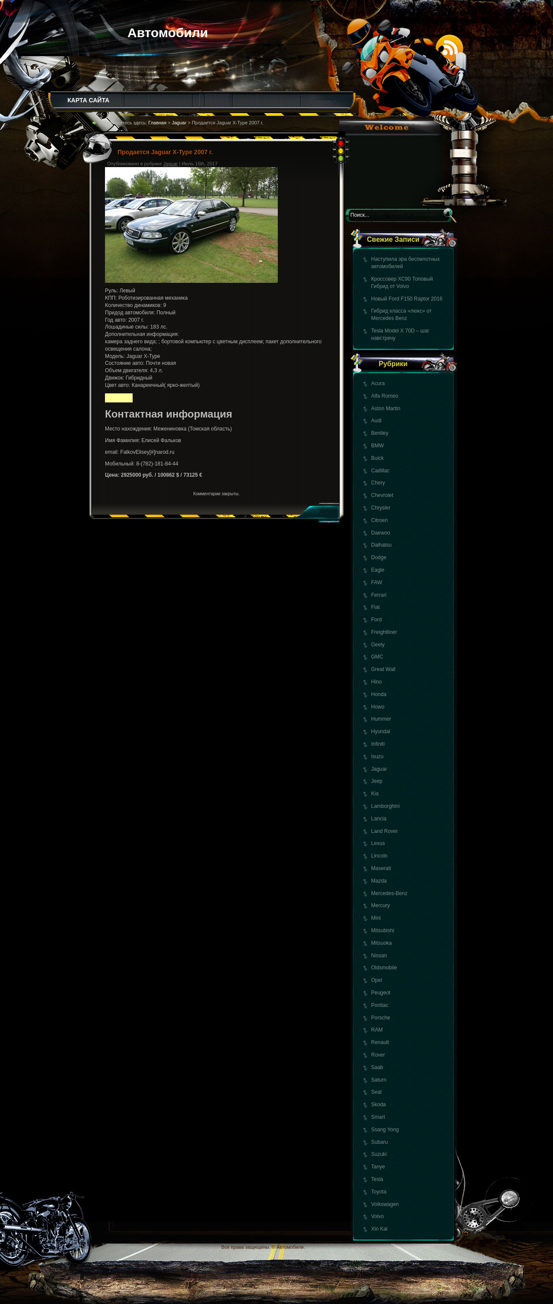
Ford (376, 620)
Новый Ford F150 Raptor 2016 (406, 299)
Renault (380, 1042)
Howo (378, 707)
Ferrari (378, 595)
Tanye (378, 1167)
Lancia (378, 819)
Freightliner (384, 632)
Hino (376, 682)
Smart (378, 1117)
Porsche (380, 1018)
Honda (378, 694)
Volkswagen (385, 1204)
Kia (374, 794)
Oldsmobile (384, 968)
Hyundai (380, 731)
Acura (378, 383)
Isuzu (377, 756)
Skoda (378, 1104)
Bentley (379, 433)
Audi (376, 421)
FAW (376, 582)
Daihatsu (381, 545)
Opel (376, 980)
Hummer (381, 719)
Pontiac (379, 1005)
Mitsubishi (382, 930)
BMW (377, 446)
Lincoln (379, 856)
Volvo (377, 1216)
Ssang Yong (385, 1130)
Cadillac (380, 471)
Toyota (378, 1192)
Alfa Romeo (384, 396)
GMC (377, 657)
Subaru (379, 1142)
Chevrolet (382, 495)
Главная (157, 122)
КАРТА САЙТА (88, 100)
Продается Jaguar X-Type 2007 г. (165, 152)
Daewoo (380, 533)
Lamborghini (385, 806)
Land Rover (384, 831)
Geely (378, 645)
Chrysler (381, 508)
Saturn (378, 1080)
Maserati (381, 868)
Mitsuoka (381, 943)
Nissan (379, 956)
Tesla (377, 1179)
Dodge (378, 557)
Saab (377, 1067)
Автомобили (167, 32)
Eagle (378, 570)
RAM (377, 1030)
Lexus (378, 843)
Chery (378, 483)
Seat (376, 1092)
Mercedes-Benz (389, 893)
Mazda (379, 881)
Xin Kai (379, 1229)
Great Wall (383, 669)
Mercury (380, 905)
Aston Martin (385, 408)
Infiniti (378, 744)
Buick (377, 458)
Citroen (379, 520)
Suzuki (379, 1154)
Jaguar (379, 769)
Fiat (375, 607)
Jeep (376, 781)
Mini (376, 918)
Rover (378, 1055)
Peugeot (381, 993)
